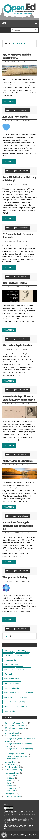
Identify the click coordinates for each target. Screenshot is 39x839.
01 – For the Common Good (15, 723)
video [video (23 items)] (8, 706)
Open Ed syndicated (20, 110)
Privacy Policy (13, 826)
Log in (6, 804)
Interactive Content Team (26, 819)
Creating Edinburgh (12, 733)
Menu (4, 23)
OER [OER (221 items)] (8, 674)
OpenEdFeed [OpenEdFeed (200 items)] (11, 683)
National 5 (10, 785)
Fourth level (10, 780)
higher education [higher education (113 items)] (12, 664)
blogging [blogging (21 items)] (23, 651)
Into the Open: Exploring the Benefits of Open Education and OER (17, 526)
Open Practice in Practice (14, 283)
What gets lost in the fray (14, 577)
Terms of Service (27, 826)
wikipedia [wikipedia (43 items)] (9, 711)
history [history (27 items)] (8, 669)
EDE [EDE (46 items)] (7, 655)
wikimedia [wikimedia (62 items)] (22, 706)
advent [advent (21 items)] (8, 651)
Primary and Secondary (13, 770)
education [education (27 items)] (22, 655)
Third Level (10, 790)
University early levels (13, 796)
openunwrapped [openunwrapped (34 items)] (12, 692)
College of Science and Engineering (19, 749)
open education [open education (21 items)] (11, 688)
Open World (21, 62)
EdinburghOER (10, 735)
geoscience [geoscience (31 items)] (10, 660)
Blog (8, 110)
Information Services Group (16, 756)
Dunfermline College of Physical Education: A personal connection (18, 398)
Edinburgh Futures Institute (16, 754)
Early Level (10, 775)
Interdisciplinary (10, 762)
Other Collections (12, 759)
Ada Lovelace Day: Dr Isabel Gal (17, 345)
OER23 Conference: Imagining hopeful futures (16, 56)
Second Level (11, 788)
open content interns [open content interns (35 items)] (13, 678)
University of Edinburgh (11, 813)
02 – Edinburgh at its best (14, 725)
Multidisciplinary (11, 765)
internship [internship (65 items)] (23, 669)
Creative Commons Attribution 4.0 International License (19, 815)
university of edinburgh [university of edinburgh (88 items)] (14, 702)
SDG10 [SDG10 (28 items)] (22, 697)
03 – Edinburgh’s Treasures (15, 728)
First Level (10, 778)
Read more (9, 101)
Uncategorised (10, 794)
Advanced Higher (12, 773)
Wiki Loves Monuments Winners (17, 461)
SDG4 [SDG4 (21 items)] (8, 697)
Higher (8, 783)
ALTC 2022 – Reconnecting (15, 116)
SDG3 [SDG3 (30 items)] (29, 692)
